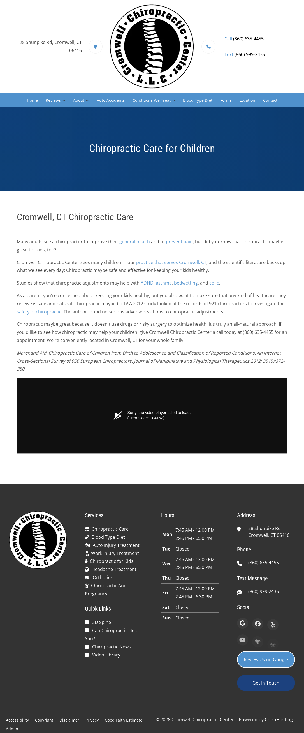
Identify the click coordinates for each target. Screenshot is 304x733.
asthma (164, 285)
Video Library (106, 655)
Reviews (53, 100)
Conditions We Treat (152, 100)
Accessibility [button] (17, 720)
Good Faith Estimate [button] (123, 720)
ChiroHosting (279, 719)
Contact (270, 100)
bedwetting (186, 285)
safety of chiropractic (39, 314)
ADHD (147, 285)
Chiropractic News (111, 647)
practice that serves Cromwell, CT (171, 265)
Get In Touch (265, 683)
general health (134, 244)
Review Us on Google (266, 659)
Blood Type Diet (197, 100)
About (78, 100)
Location (247, 100)
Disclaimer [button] (69, 720)
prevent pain (179, 244)
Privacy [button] (92, 720)
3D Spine (101, 622)
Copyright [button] (44, 720)
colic (214, 285)
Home (32, 100)
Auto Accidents (111, 100)
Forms (226, 100)
